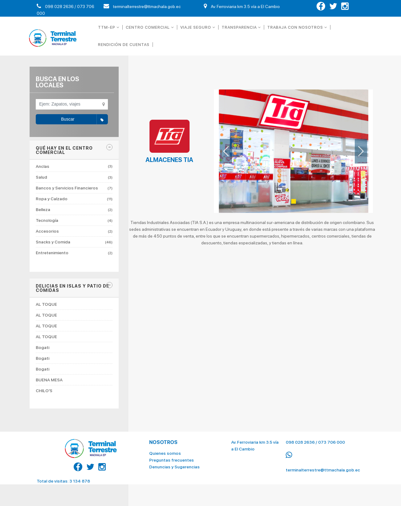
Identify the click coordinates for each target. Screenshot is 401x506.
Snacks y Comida (74, 241)
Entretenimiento (74, 252)
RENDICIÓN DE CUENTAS (123, 44)
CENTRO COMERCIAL (150, 27)
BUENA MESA (49, 379)
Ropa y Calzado (74, 198)
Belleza (74, 209)
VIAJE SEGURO (197, 27)
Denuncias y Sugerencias (174, 463)
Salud (74, 177)
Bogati (42, 347)
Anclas (74, 166)
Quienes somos (165, 450)
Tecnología (74, 220)
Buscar (84, 119)
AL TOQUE (46, 304)
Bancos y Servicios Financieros (74, 187)
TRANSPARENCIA (241, 27)
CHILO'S (44, 390)
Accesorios (74, 231)
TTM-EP (108, 27)
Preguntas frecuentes (171, 456)
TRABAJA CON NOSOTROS (297, 27)
